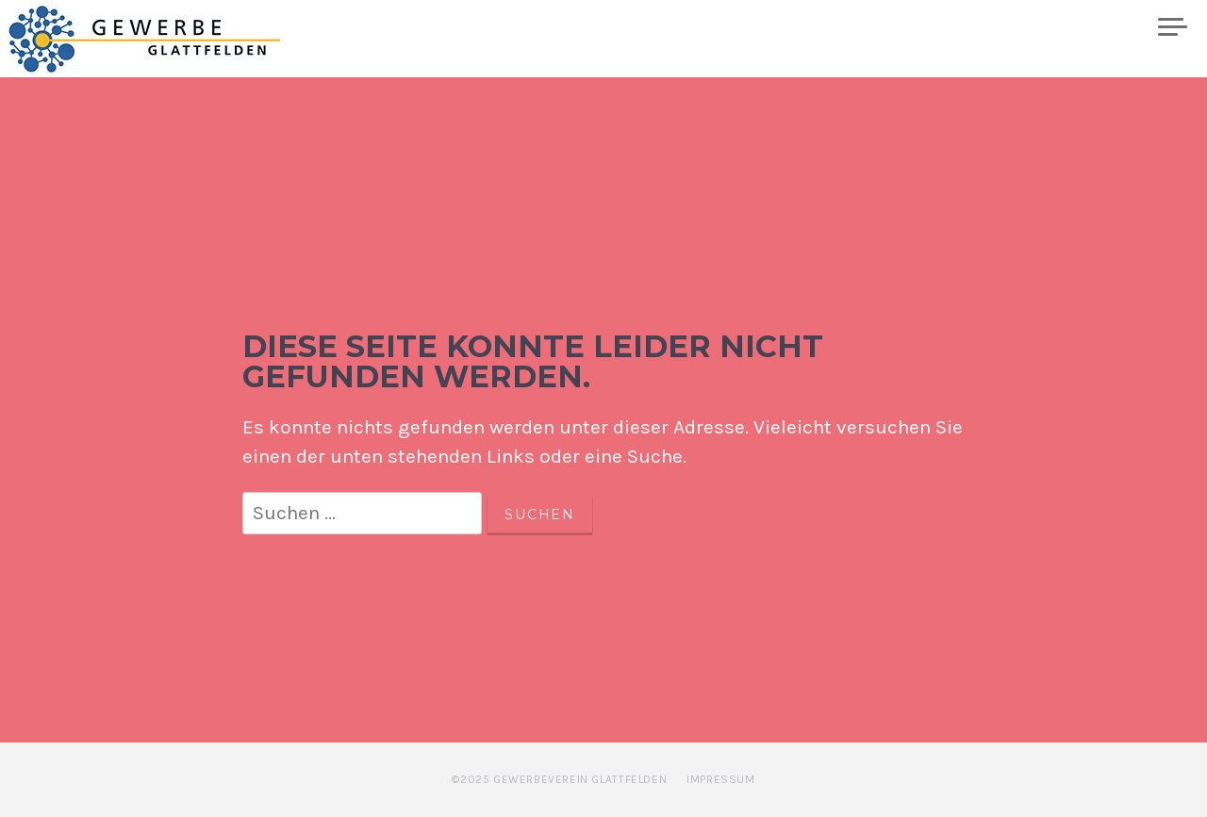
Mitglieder (942, 27)
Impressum (720, 779)
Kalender (821, 27)
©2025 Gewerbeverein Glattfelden (559, 779)
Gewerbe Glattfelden (161, 38)
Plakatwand (1077, 27)
